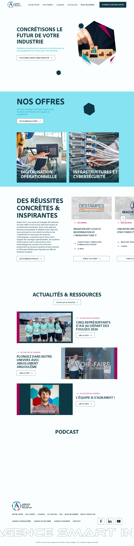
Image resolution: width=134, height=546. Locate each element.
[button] (123, 218)
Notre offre (17, 514)
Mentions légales (71, 542)
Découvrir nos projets (32, 259)
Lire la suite (87, 335)
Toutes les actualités (67, 302)
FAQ (61, 514)
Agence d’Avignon (62, 521)
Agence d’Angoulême (21, 521)
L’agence (41, 514)
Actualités (52, 514)
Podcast (77, 521)
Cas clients (30, 514)
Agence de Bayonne (42, 521)
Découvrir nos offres (32, 121)
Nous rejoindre (71, 514)
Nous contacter (88, 514)
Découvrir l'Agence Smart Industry (38, 58)
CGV (78, 542)
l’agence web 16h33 (92, 542)
